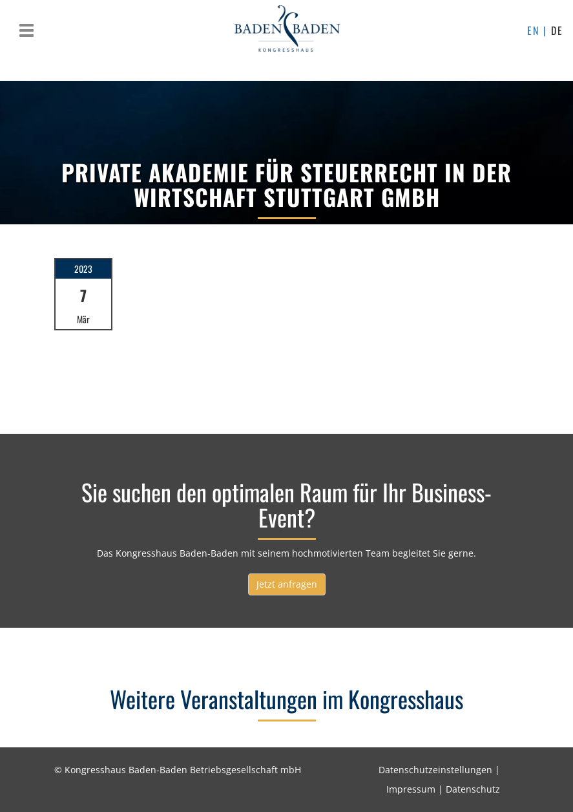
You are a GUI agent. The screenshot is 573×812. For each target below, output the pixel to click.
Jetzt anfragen (286, 584)
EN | (539, 30)
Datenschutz (473, 789)
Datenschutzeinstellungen (435, 770)
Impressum (410, 789)
